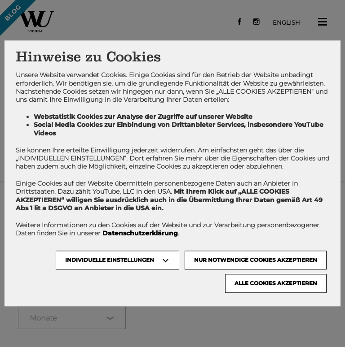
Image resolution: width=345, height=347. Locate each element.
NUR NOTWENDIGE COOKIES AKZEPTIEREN (255, 260)
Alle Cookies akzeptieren (275, 283)
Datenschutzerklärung (140, 234)
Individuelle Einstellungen (109, 260)
